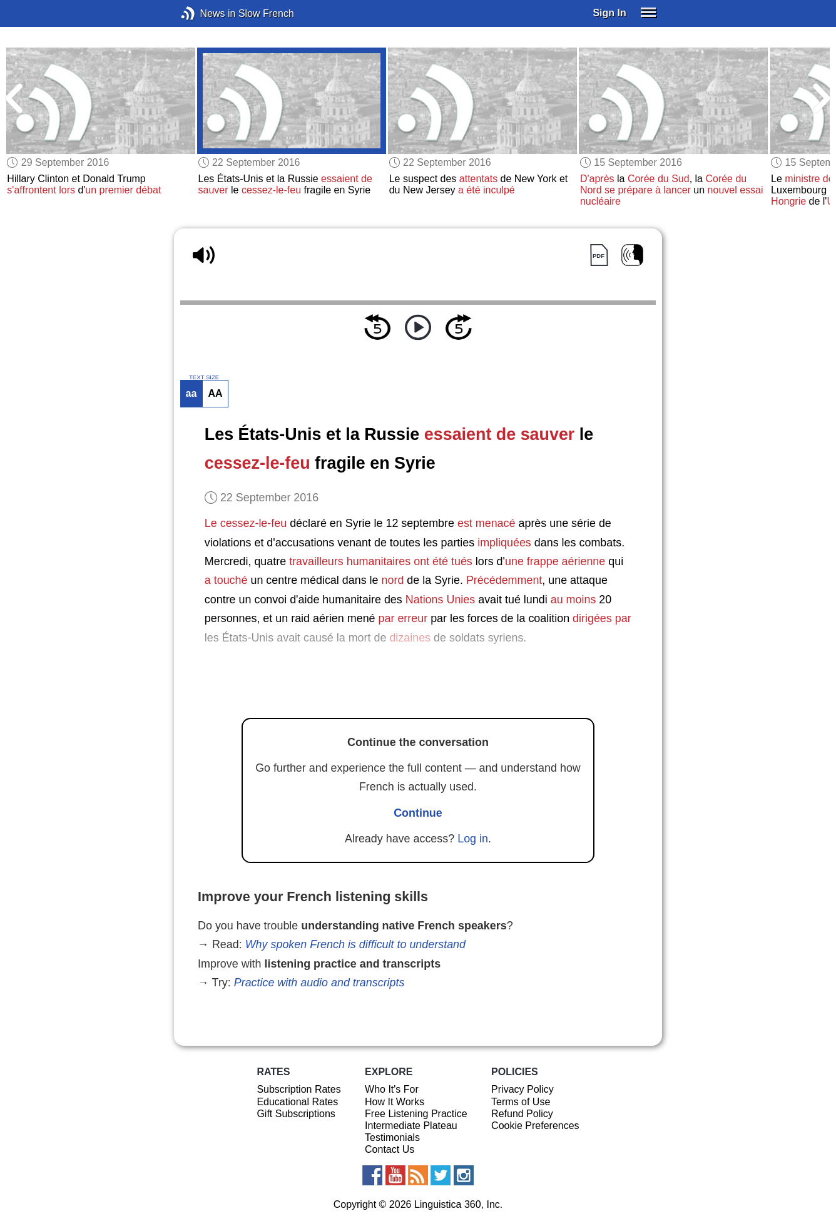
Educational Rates (297, 1101)
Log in (472, 838)
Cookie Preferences (535, 1125)
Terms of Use (520, 1101)
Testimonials (392, 1137)
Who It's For (392, 1089)
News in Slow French (206, 13)
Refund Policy (522, 1113)
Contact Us (389, 1149)
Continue (418, 813)
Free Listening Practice (416, 1113)
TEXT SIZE (204, 377)
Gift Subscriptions (296, 1113)
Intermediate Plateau (411, 1125)
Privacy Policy (522, 1089)
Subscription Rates (298, 1089)
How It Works (394, 1101)
